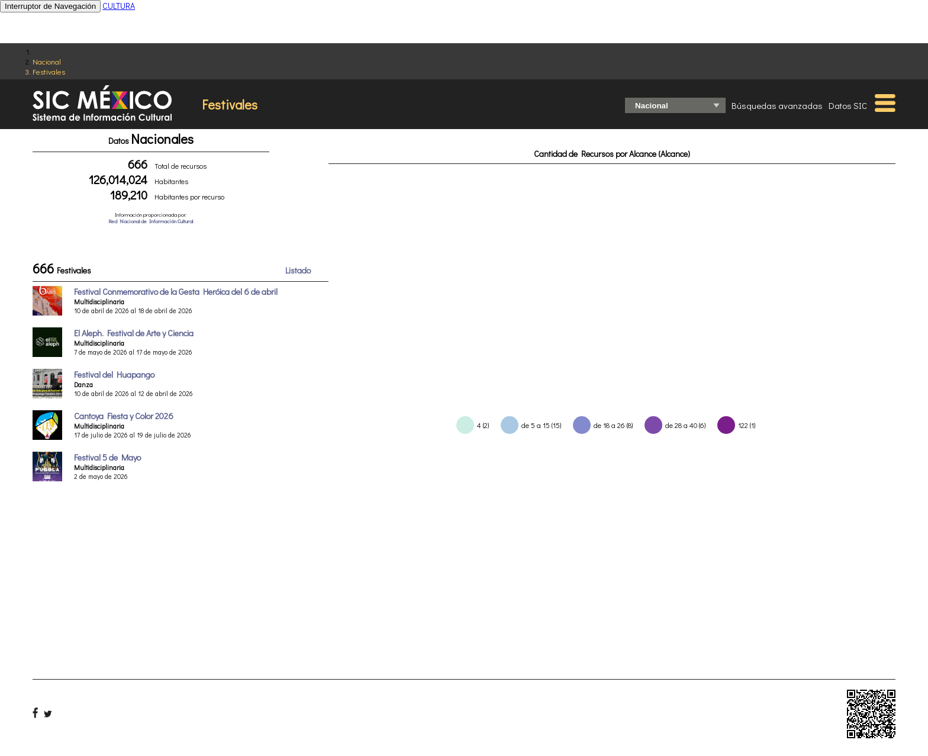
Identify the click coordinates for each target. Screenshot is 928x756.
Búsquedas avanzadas (777, 105)
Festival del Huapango (114, 374)
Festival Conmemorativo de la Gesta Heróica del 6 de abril (176, 291)
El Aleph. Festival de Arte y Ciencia (134, 333)
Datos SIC (848, 105)
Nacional (47, 61)
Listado (298, 270)
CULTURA (118, 5)
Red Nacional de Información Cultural (150, 221)
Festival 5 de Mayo (107, 457)
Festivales (49, 71)
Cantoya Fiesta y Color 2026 (123, 416)
